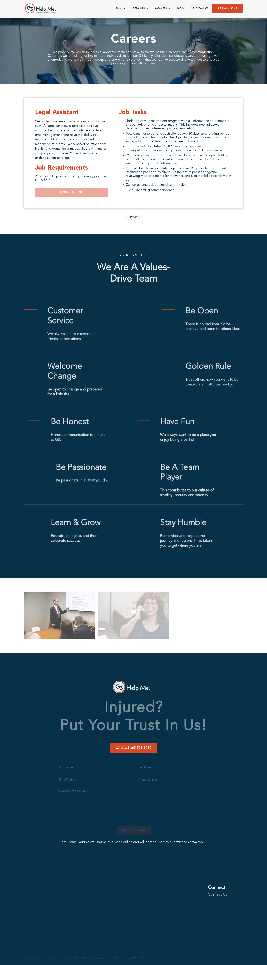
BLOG (181, 7)
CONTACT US (199, 7)
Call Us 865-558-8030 (133, 747)
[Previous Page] (133, 217)
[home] (41, 8)
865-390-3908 (227, 7)
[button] (120, 8)
